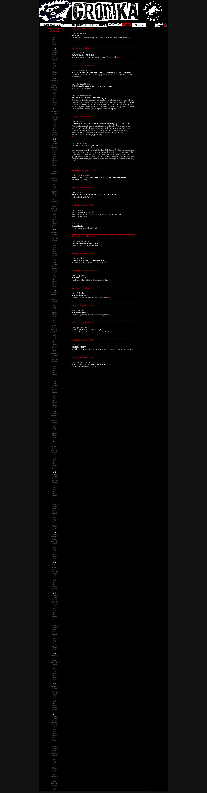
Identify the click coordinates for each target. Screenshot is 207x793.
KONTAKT (114, 24)
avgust (54, 59)
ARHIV (127, 24)
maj (54, 66)
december (54, 50)
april (54, 37)
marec (54, 40)
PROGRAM (68, 25)
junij (54, 63)
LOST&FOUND (98, 25)
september (54, 57)
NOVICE (82, 25)
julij (54, 61)
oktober (54, 55)
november (54, 53)
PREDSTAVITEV (50, 24)
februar (54, 42)
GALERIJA (138, 24)
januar (54, 44)
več (79, 40)
